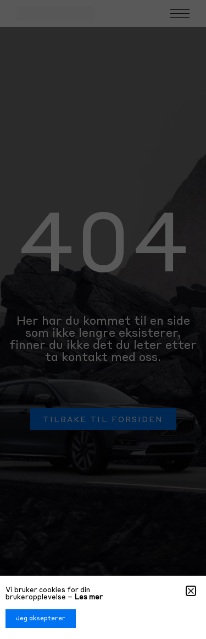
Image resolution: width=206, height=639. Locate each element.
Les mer (88, 597)
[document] (103, 319)
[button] (191, 591)
